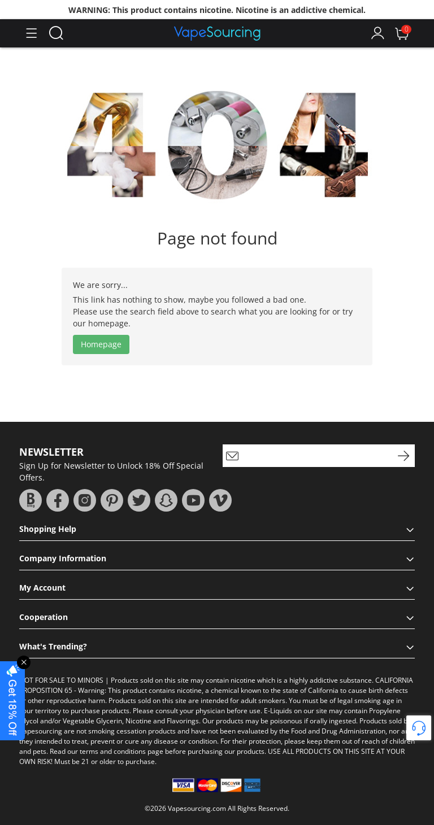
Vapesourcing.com (197, 808)
